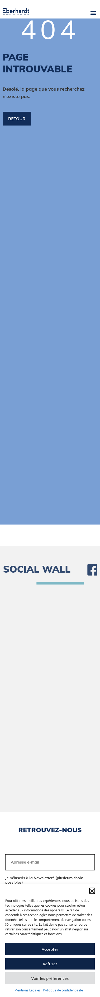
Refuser (50, 963)
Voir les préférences (50, 978)
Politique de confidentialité (63, 990)
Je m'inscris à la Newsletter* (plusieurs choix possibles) (44, 880)
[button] (92, 890)
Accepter (50, 949)
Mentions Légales (28, 990)
